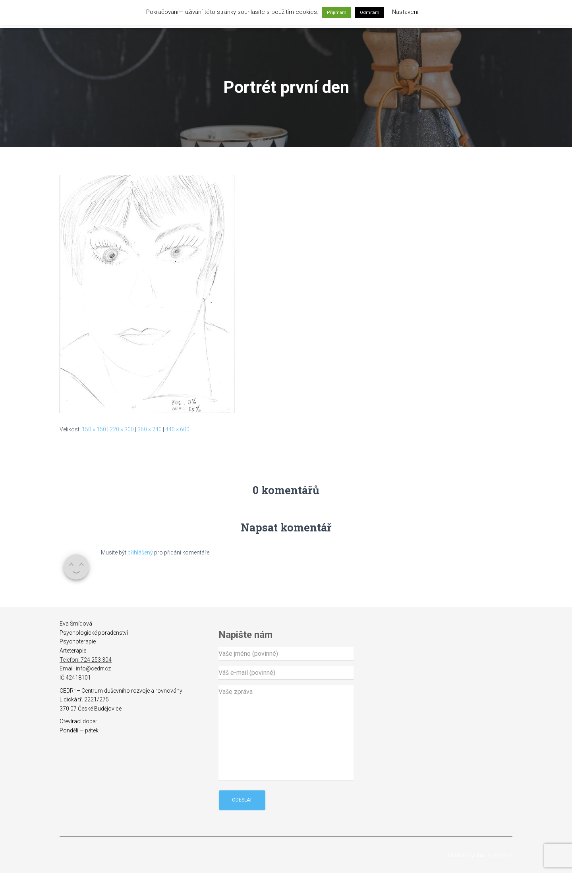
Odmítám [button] (369, 12)
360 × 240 (149, 429)
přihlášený (140, 552)
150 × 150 (94, 429)
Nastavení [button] (405, 11)
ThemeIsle (499, 855)
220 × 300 (122, 429)
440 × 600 (177, 429)
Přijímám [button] (336, 12)
